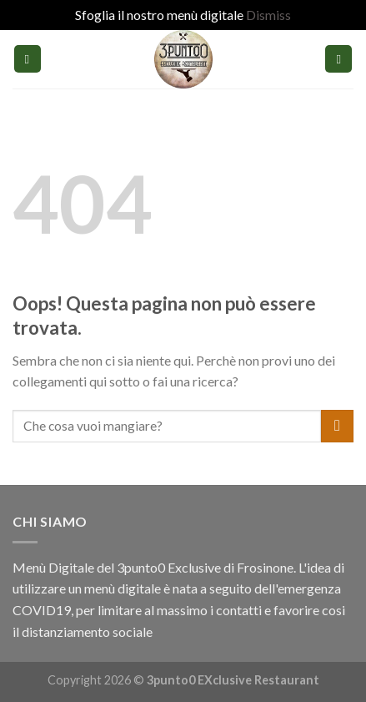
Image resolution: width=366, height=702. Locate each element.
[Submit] (337, 426)
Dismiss (268, 15)
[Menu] (27, 59)
